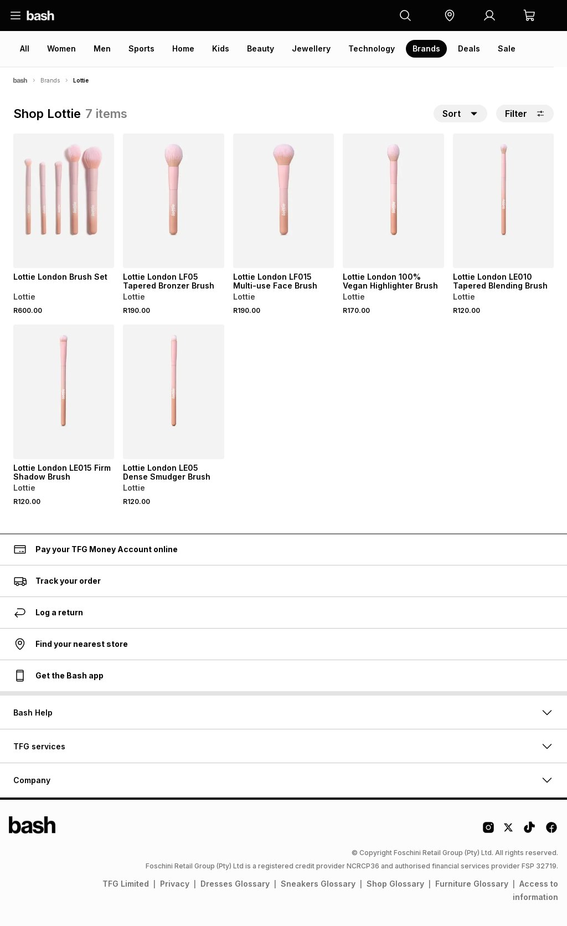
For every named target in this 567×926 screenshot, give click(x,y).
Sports (141, 48)
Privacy (174, 883)
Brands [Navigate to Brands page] (50, 80)
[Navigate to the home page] (40, 15)
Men (102, 48)
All (24, 48)
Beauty (260, 48)
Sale (507, 48)
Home (183, 48)
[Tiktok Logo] (529, 831)
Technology (371, 48)
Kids (220, 48)
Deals (469, 48)
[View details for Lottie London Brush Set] (63, 200)
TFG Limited (125, 883)
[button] (450, 15)
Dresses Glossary (235, 883)
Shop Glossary (395, 883)
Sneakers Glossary (318, 883)
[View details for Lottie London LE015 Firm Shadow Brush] (63, 392)
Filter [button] (525, 113)
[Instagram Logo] (488, 831)
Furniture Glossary (471, 883)
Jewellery (311, 48)
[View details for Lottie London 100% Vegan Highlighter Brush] (393, 200)
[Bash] (20, 80)
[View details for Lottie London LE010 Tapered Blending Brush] (503, 200)
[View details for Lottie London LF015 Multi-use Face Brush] (283, 200)
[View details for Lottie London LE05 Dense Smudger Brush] (173, 392)
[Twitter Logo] (509, 831)
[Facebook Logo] (551, 831)
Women (61, 48)
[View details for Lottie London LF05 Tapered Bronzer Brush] (173, 200)
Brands (426, 48)
